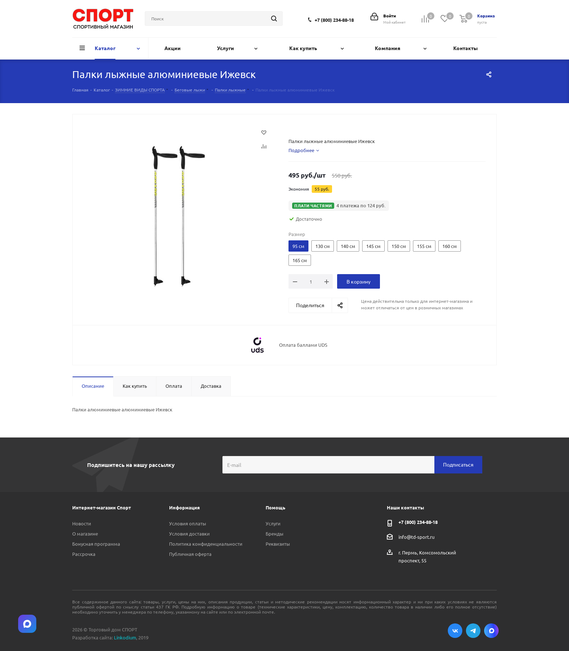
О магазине (85, 533)
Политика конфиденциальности (205, 544)
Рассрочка (83, 554)
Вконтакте (455, 630)
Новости (81, 523)
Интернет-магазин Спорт (101, 507)
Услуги (273, 523)
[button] (338, 205)
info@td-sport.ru (416, 536)
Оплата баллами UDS (303, 345)
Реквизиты (278, 544)
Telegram (473, 630)
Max (491, 630)
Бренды (274, 533)
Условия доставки (189, 533)
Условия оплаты (187, 523)
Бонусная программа (96, 544)
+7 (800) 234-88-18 (334, 20)
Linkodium (125, 637)
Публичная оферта (190, 554)
